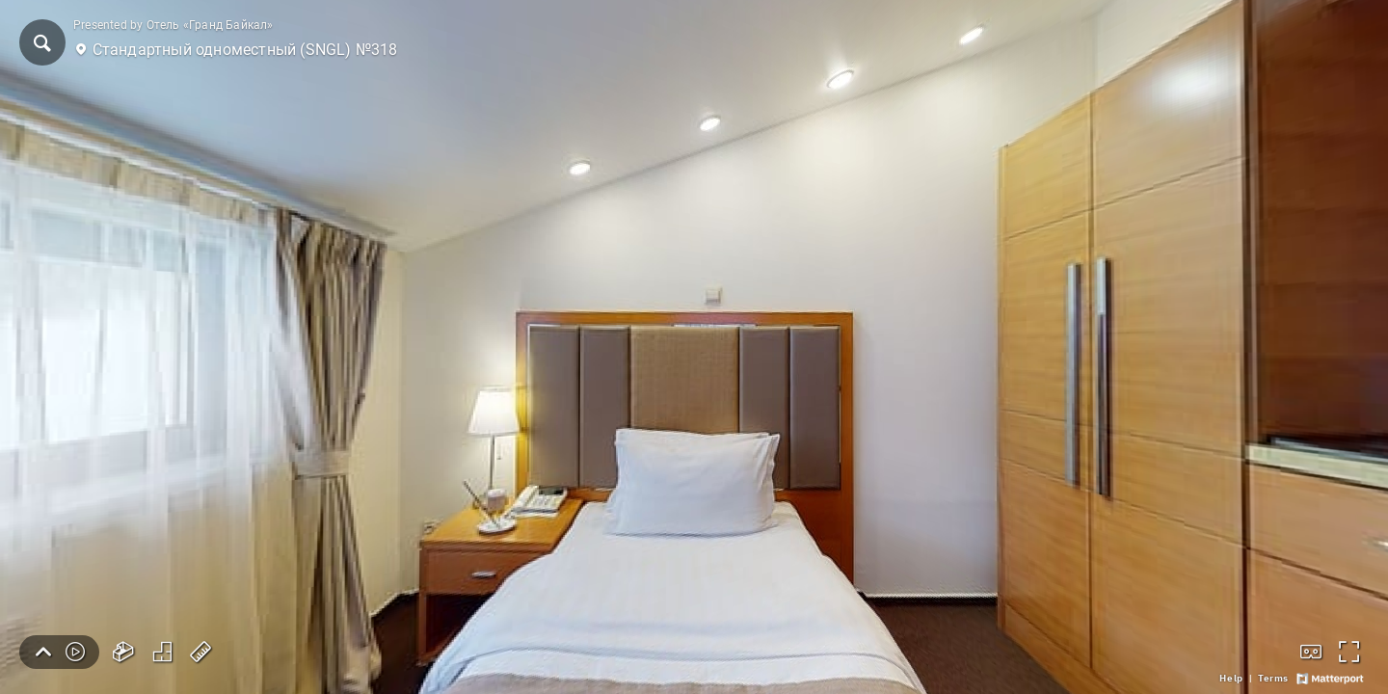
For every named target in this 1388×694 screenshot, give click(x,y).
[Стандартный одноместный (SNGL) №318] (694, 347)
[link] (1230, 678)
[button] (42, 42)
